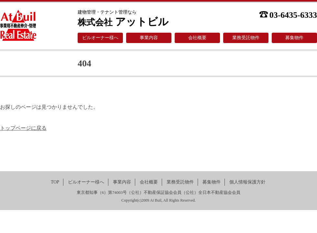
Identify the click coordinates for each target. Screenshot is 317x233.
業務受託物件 (245, 37)
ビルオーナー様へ (100, 37)
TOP (55, 182)
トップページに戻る (23, 128)
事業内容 (149, 37)
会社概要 (197, 37)
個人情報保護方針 (247, 182)
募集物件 (294, 37)
